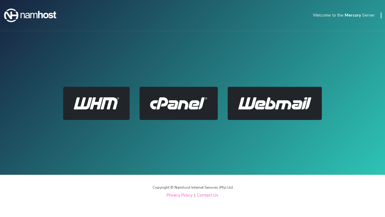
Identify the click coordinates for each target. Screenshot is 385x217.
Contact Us (207, 195)
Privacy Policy (179, 195)
